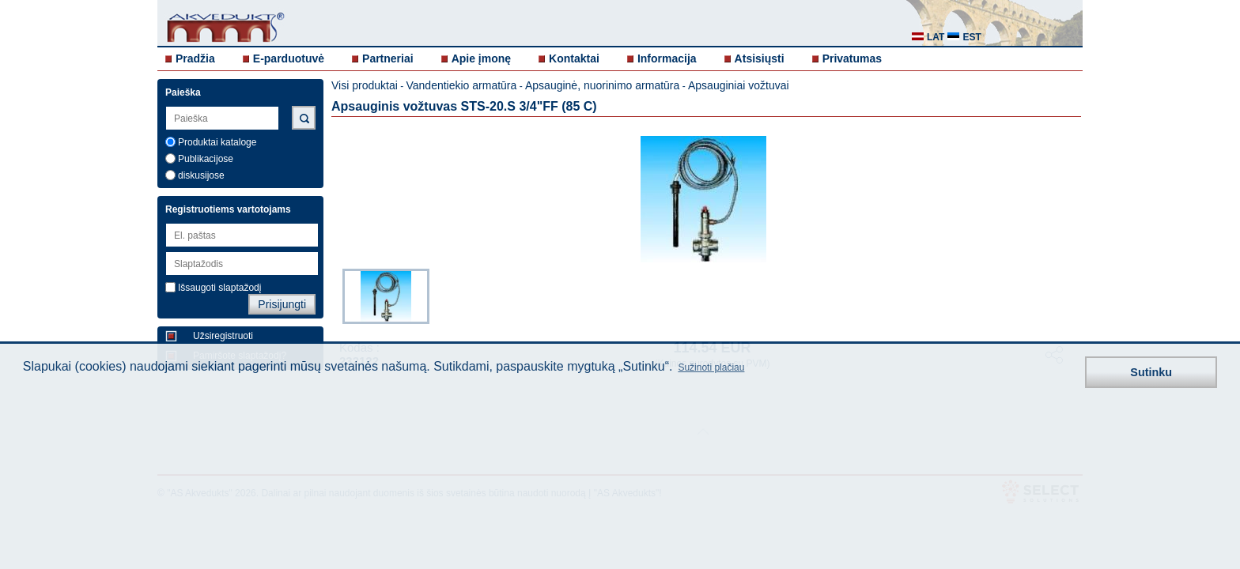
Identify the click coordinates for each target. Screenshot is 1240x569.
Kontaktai (574, 58)
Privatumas (852, 58)
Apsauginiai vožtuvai (738, 85)
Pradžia (195, 58)
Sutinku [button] (1151, 372)
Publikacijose (205, 158)
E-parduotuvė (288, 58)
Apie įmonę (481, 58)
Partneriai (388, 58)
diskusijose (201, 175)
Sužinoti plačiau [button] (711, 367)
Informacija (667, 58)
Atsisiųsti (759, 58)
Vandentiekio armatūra (461, 85)
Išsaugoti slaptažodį (219, 287)
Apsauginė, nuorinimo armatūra (602, 85)
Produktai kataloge (217, 142)
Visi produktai (364, 85)
